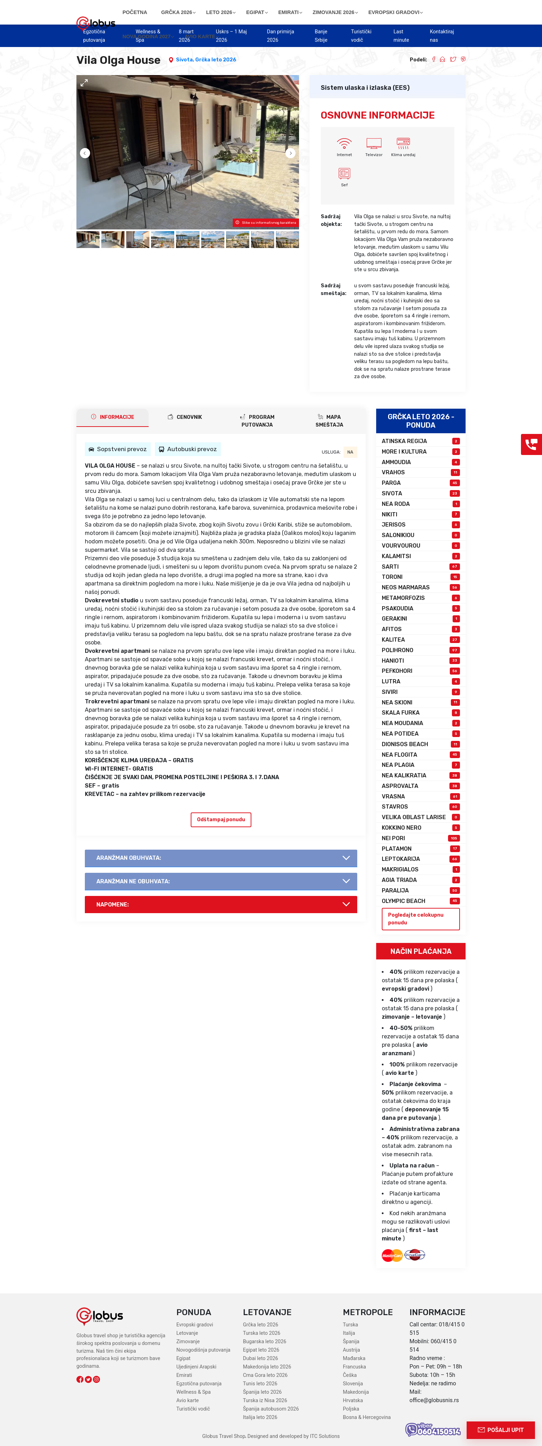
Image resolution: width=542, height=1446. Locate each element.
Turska (350, 1325)
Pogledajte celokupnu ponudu (415, 919)
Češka (350, 1375)
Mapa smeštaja (329, 421)
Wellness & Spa (193, 1392)
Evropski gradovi (194, 1325)
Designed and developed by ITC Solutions (293, 1436)
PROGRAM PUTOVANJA (257, 421)
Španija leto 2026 (262, 1392)
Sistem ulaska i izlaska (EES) (365, 88)
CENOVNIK (185, 417)
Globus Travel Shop (223, 1436)
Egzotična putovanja (199, 1384)
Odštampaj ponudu (221, 820)
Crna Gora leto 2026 (265, 1375)
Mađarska (354, 1358)
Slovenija (353, 1384)
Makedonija (356, 1392)
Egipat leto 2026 (261, 1350)
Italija (349, 1333)
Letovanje (187, 1333)
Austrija (351, 1350)
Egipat (183, 1358)
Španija (351, 1342)
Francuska (354, 1367)
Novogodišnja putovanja (203, 1350)
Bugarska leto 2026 (264, 1342)
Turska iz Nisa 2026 (265, 1401)
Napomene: (112, 904)
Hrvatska (353, 1401)
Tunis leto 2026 (260, 1384)
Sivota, (185, 60)
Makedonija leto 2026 (267, 1367)
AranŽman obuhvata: (128, 858)
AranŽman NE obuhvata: (133, 881)
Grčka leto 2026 (215, 60)
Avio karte (187, 1401)
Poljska (351, 1409)
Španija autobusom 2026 (271, 1409)
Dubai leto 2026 (260, 1358)
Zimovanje (188, 1342)
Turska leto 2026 (261, 1333)
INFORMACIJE (112, 417)
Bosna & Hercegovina (367, 1417)
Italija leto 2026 (260, 1417)
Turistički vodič (193, 1409)
